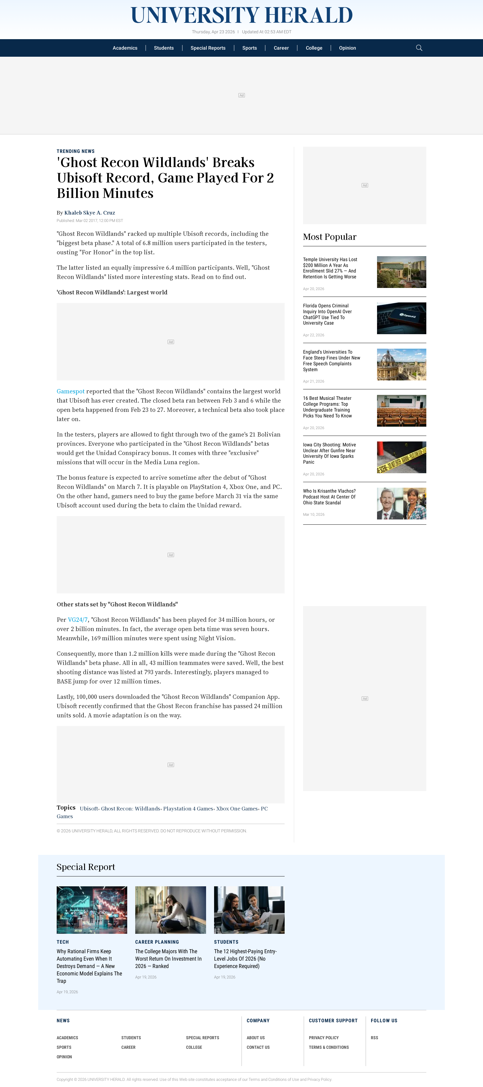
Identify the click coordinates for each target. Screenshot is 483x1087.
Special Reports (208, 48)
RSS (374, 1037)
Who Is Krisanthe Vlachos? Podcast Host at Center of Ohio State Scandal (329, 497)
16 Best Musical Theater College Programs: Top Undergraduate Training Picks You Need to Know (327, 407)
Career (281, 48)
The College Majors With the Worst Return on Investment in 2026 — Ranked (168, 958)
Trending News (76, 151)
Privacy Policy (319, 1079)
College (314, 48)
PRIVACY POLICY (324, 1037)
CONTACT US (258, 1047)
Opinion (347, 48)
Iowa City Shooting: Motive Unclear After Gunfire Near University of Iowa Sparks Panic (329, 453)
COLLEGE (194, 1047)
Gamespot (71, 391)
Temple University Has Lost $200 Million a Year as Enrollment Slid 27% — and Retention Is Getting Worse (330, 268)
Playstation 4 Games (188, 808)
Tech (63, 942)
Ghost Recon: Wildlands (130, 808)
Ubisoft (89, 808)
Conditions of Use (283, 1079)
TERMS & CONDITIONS (329, 1047)
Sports (249, 48)
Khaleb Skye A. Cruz (89, 212)
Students (164, 48)
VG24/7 (77, 619)
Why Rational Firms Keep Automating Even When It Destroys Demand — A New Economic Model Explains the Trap (89, 966)
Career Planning (157, 942)
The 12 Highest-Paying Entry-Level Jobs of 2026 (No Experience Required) (245, 958)
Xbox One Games (237, 808)
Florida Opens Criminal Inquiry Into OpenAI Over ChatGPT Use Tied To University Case (327, 314)
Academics (125, 48)
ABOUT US (256, 1037)
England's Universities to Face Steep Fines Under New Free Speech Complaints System (331, 360)
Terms (254, 1079)
